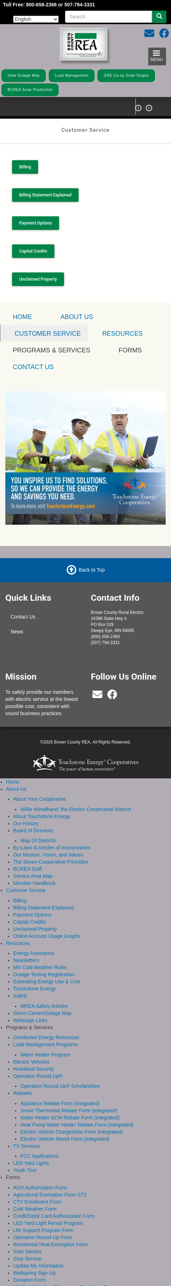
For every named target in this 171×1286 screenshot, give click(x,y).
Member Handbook (34, 882)
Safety (20, 995)
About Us (76, 316)
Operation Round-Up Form (42, 1236)
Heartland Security (33, 1068)
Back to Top (92, 569)
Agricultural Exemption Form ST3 (49, 1193)
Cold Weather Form (35, 1208)
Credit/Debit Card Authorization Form (54, 1215)
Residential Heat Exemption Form (50, 1243)
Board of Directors (33, 829)
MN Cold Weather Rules (40, 966)
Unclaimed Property (38, 278)
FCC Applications (39, 1155)
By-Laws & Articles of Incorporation (51, 846)
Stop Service (27, 1257)
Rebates (22, 1092)
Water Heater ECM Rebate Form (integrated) (69, 1116)
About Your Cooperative (39, 798)
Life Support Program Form (43, 1229)
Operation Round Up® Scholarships (60, 1085)
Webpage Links (30, 1019)
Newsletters (26, 959)
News (17, 631)
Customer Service (26, 889)
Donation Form (29, 1279)
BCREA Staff (27, 868)
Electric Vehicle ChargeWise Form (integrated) (71, 1131)
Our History (25, 822)
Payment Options (32, 914)
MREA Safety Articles (43, 1005)
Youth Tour (25, 1169)
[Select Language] (36, 19)
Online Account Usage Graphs (46, 935)
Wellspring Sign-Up (34, 1272)
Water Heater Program (45, 1054)
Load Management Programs (45, 1043)
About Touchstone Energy (41, 815)
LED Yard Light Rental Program (48, 1222)
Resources (122, 332)
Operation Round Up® (38, 1075)
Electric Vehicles (31, 1061)
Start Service (27, 1250)
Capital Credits (33, 250)
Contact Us (23, 616)
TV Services (26, 1145)
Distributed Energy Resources (46, 1036)
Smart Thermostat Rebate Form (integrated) (68, 1109)
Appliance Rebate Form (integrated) (60, 1102)
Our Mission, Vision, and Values (48, 854)
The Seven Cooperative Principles (51, 861)
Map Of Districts (38, 839)
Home (12, 781)
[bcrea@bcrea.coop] (97, 695)
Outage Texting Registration (44, 973)
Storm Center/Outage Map (42, 1012)
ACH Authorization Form (40, 1186)
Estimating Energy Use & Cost (46, 980)
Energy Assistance (33, 952)
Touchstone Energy (34, 987)
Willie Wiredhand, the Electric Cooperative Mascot (75, 808)
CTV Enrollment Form (37, 1201)
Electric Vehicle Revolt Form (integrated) (64, 1138)
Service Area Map (33, 875)
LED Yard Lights (31, 1162)
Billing (25, 166)
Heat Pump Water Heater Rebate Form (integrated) (76, 1123)
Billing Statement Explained (45, 194)
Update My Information (38, 1265)
